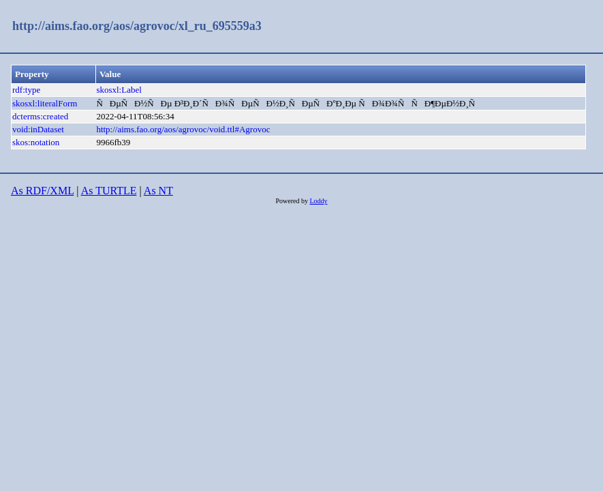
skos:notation (35, 142)
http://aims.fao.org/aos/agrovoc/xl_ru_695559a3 (137, 26)
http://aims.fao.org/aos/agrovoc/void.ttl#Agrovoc (183, 129)
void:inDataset (38, 129)
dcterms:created (40, 116)
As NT (158, 190)
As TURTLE (109, 190)
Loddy (318, 201)
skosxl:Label (118, 90)
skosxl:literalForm (44, 103)
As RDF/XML (42, 190)
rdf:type (26, 90)
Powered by (292, 201)
